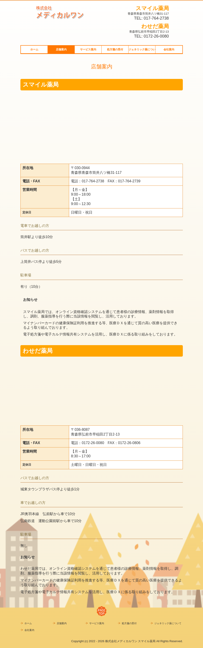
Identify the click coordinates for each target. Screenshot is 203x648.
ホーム (34, 49)
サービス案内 (88, 49)
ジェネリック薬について (142, 49)
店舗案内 (61, 49)
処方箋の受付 (115, 49)
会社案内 (169, 49)
